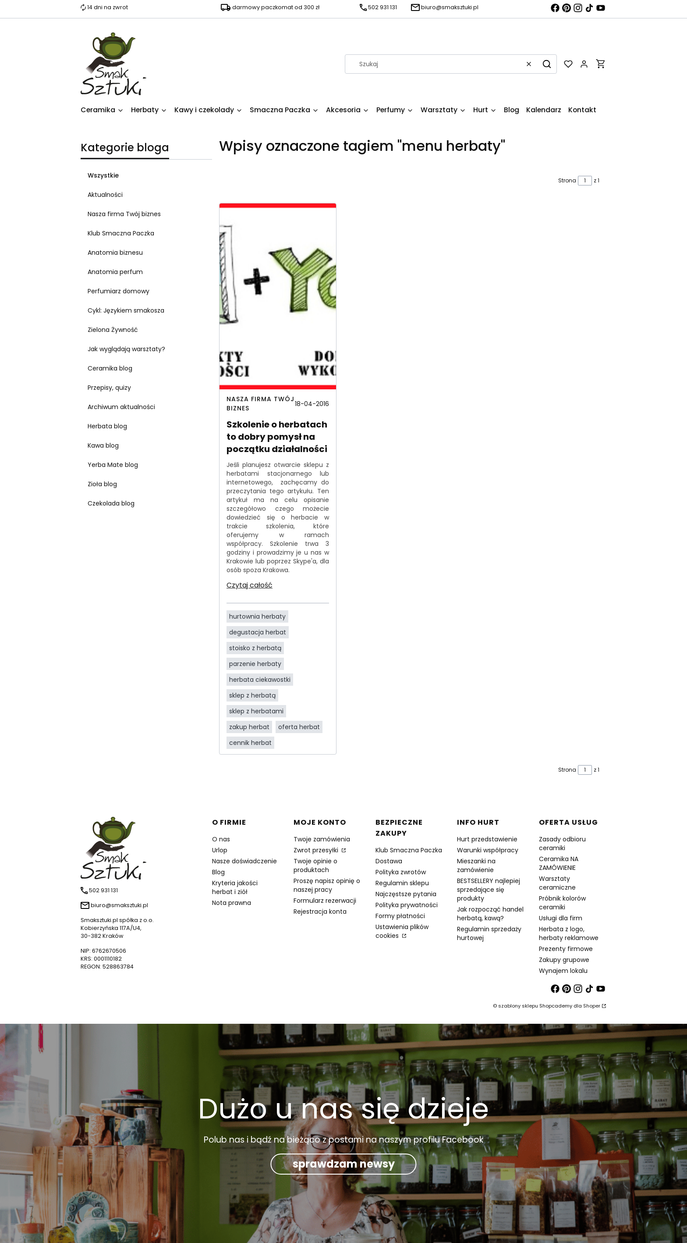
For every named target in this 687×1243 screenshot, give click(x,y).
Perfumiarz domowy (118, 291)
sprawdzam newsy (344, 1164)
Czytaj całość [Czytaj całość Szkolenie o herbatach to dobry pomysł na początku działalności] (250, 585)
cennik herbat (250, 742)
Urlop (219, 850)
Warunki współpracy (487, 850)
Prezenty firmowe (566, 948)
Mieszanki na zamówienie (476, 865)
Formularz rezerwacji (325, 900)
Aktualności (105, 194)
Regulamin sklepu (402, 883)
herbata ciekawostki (259, 679)
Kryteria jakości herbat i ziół (235, 887)
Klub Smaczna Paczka (121, 233)
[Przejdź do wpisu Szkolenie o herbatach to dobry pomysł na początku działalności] (278, 296)
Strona (567, 180)
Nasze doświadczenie (244, 861)
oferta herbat (299, 727)
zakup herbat (249, 727)
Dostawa (388, 861)
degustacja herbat (257, 632)
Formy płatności (400, 916)
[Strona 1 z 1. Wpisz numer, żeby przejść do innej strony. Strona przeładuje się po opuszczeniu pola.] (585, 180)
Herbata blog (107, 426)
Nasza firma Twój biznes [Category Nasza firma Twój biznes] (260, 404)
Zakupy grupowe (564, 959)
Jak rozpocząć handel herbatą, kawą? (490, 913)
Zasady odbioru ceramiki (562, 843)
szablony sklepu (518, 1005)
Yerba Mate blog (113, 464)
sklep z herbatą (252, 695)
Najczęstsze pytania (405, 894)
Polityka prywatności (406, 905)
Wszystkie (103, 175)
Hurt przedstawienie (487, 839)
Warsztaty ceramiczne (557, 883)
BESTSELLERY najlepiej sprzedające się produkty (488, 889)
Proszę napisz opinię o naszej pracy (327, 885)
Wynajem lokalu (563, 970)
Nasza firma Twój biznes (124, 214)
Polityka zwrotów (400, 872)
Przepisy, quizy (109, 387)
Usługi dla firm (560, 918)
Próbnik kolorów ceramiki (562, 903)
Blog (218, 872)
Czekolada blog (111, 503)
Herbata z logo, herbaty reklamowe (568, 933)
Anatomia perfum (115, 271)
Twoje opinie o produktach (315, 865)
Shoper (591, 1005)
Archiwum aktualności (121, 406)
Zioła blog (102, 484)
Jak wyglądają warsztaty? (126, 349)
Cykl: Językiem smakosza (126, 310)
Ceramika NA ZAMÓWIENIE (558, 863)
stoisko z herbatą (255, 648)
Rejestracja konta (320, 911)
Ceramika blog (110, 368)
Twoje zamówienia (322, 839)
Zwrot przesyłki (317, 850)
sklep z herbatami (256, 711)
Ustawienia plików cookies (401, 931)
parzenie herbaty (255, 663)
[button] (547, 64)
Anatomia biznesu (115, 252)
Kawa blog (103, 445)
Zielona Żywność (113, 329)
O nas (221, 839)
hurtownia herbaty (257, 616)
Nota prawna (231, 902)
